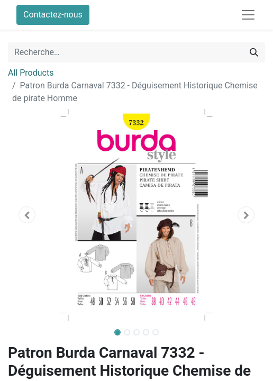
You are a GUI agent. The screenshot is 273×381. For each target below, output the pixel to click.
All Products (30, 73)
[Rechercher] (254, 52)
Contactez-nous (53, 15)
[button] (27, 215)
